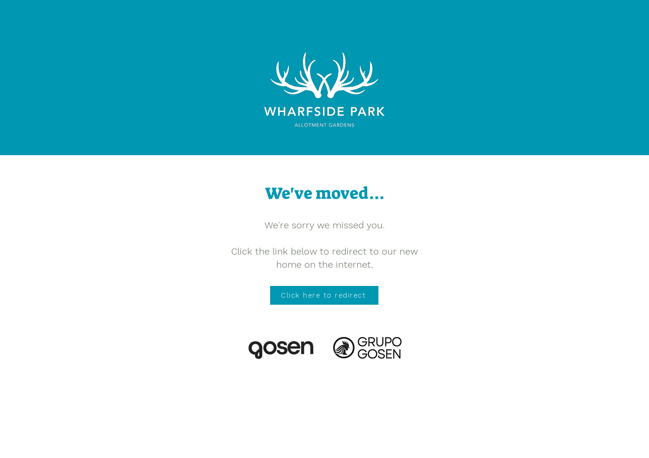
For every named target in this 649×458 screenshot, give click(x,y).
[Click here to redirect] (324, 295)
